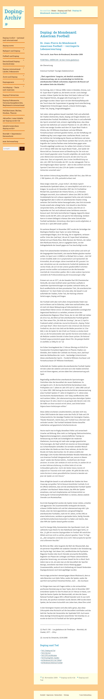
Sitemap (66, 695)
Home (53, 11)
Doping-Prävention (11, 95)
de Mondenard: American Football (51, 663)
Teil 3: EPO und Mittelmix (49, 655)
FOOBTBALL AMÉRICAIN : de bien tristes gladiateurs (59, 60)
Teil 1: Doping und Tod (48, 650)
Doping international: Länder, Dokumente (12, 70)
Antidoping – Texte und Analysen (11, 88)
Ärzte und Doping (10, 77)
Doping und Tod (64, 11)
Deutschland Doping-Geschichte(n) (11, 62)
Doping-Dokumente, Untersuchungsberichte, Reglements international (13, 102)
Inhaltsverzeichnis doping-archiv (11, 127)
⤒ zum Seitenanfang (85, 695)
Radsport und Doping (11, 51)
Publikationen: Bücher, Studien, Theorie (12, 111)
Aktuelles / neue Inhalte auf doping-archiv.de (13, 119)
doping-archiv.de (68, 678)
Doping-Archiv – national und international (13, 39)
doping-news (8, 45)
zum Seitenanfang (10, 141)
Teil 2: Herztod (45, 653)
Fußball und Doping (11, 56)
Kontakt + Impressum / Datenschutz (12, 135)
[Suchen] (22, 149)
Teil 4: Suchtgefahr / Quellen (50, 658)
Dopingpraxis (8, 82)
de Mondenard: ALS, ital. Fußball (51, 660)
